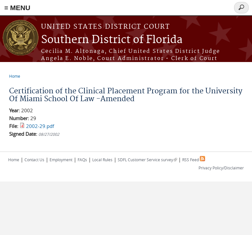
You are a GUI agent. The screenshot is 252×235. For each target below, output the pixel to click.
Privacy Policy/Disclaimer (221, 167)
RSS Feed (193, 159)
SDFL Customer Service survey (147, 159)
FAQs (82, 159)
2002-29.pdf (40, 126)
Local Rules (102, 159)
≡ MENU (17, 7)
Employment (61, 159)
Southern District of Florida (112, 40)
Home (14, 76)
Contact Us (34, 159)
